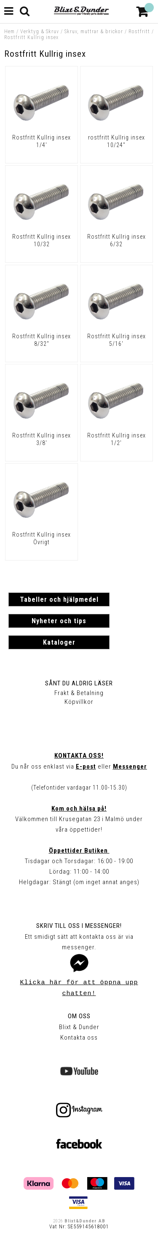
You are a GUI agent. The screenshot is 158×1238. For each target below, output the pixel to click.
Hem (9, 31)
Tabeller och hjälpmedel (59, 599)
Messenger (130, 766)
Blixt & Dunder (79, 1027)
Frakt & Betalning (79, 693)
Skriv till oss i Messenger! (79, 926)
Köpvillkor (79, 702)
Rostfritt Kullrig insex (31, 37)
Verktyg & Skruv (39, 31)
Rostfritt (139, 31)
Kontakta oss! (79, 755)
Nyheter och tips (59, 621)
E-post (86, 766)
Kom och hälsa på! (79, 808)
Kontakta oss (79, 1037)
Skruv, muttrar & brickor (93, 31)
